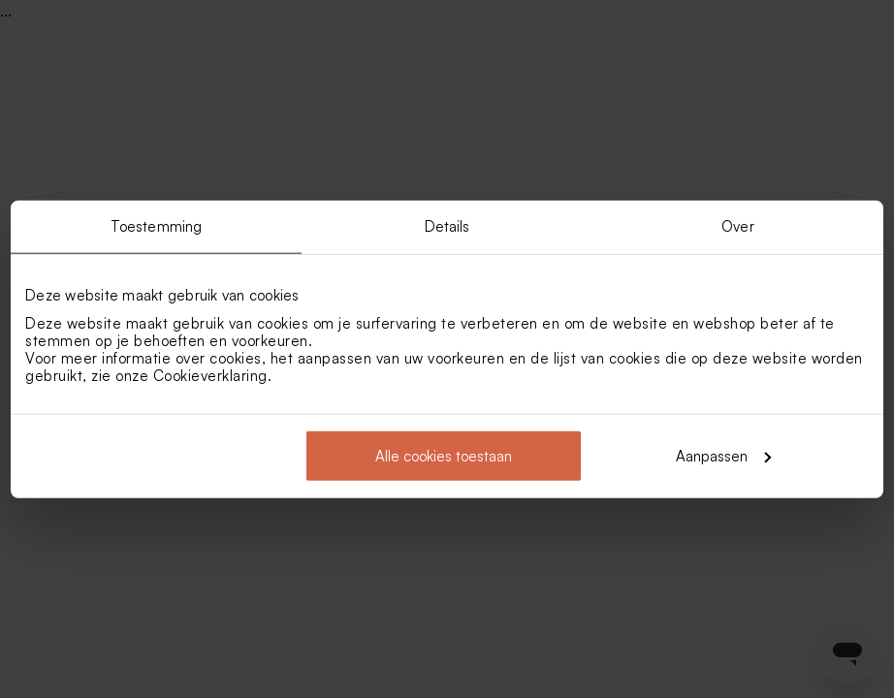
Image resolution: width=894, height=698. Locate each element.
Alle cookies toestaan (443, 455)
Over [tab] (737, 226)
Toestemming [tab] (156, 226)
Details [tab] (447, 226)
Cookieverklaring (210, 374)
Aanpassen (723, 455)
